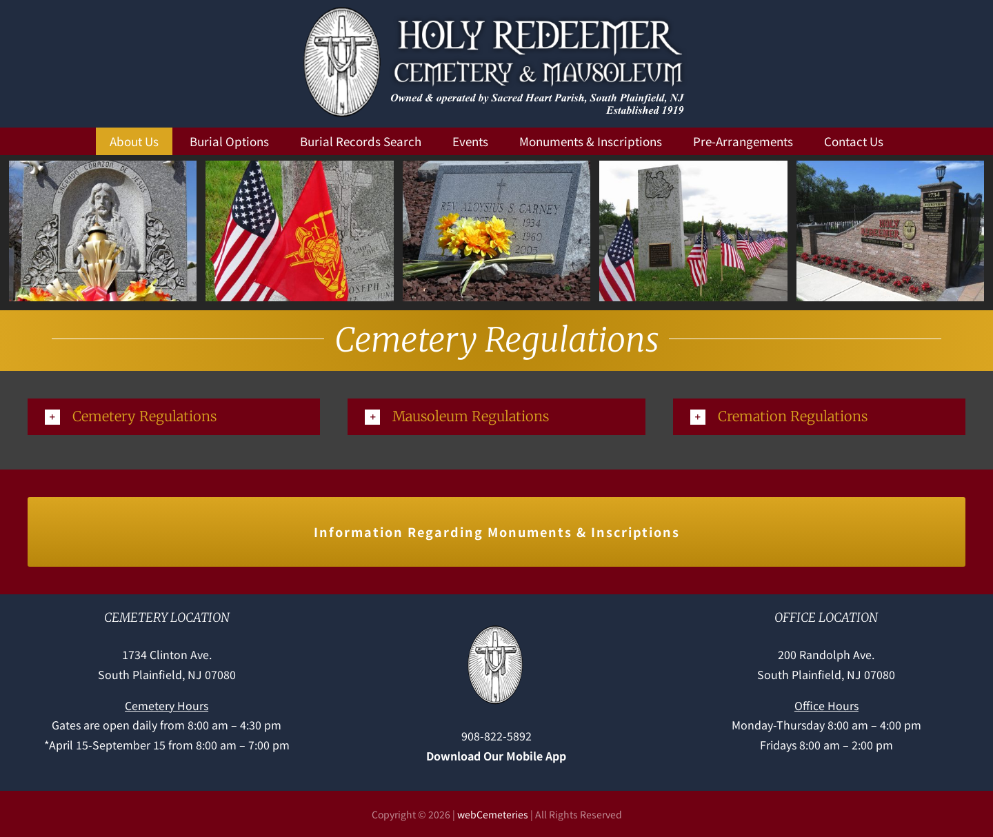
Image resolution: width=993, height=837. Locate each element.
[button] (174, 417)
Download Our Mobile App (496, 755)
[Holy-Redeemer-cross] (496, 627)
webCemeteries (492, 814)
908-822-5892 (496, 735)
